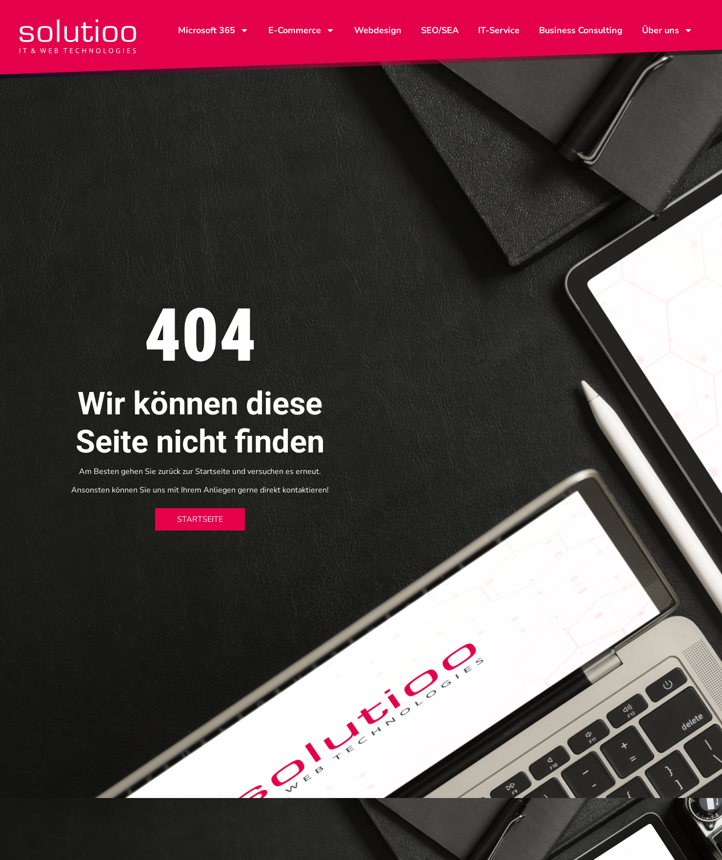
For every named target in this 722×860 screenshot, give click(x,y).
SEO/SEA (440, 30)
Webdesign (377, 30)
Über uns (667, 30)
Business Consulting (580, 30)
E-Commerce (301, 30)
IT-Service (499, 30)
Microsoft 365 (213, 30)
